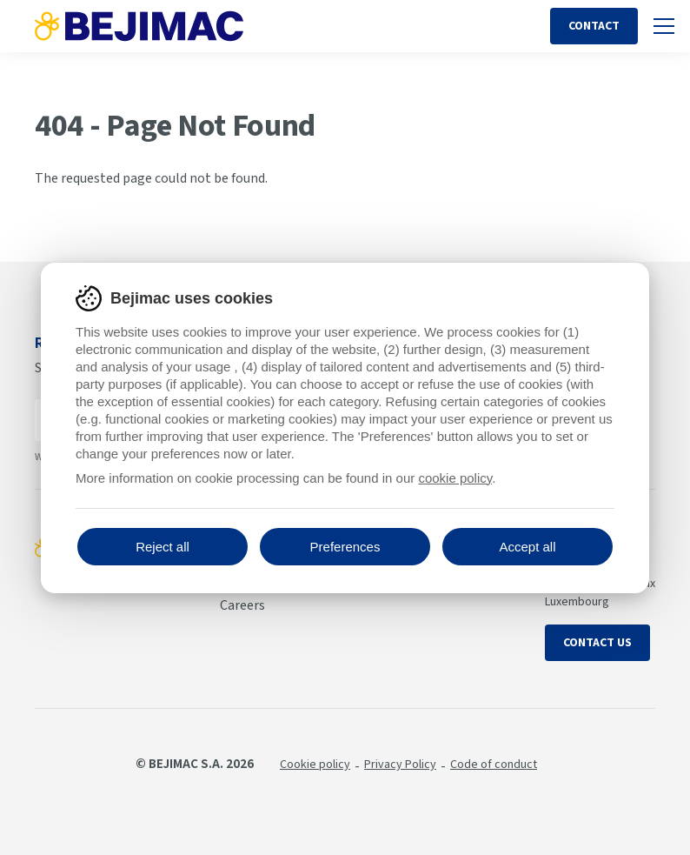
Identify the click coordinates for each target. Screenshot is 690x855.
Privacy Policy (400, 764)
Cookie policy (315, 764)
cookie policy (455, 478)
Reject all (162, 546)
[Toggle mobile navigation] (663, 26)
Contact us (597, 642)
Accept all (527, 546)
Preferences (345, 546)
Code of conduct (493, 764)
